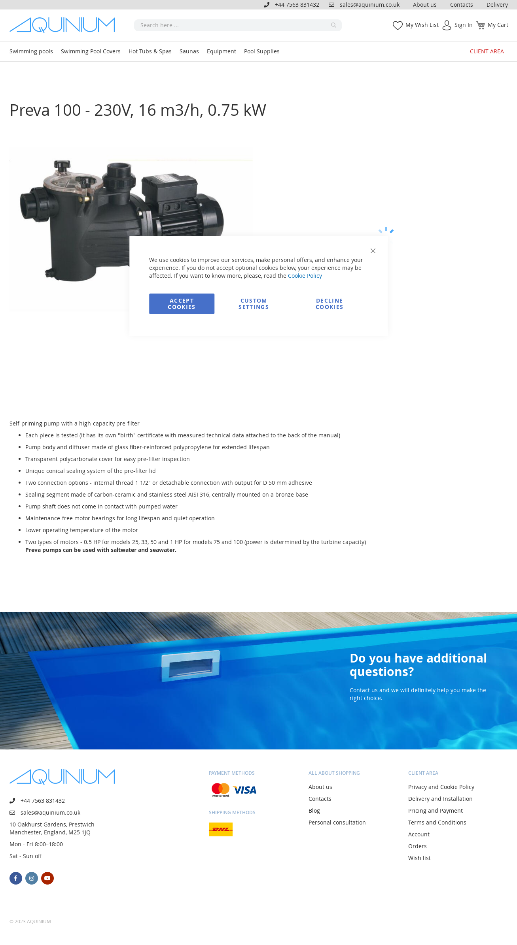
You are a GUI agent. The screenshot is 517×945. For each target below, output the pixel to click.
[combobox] (238, 25)
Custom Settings (254, 304)
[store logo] (64, 25)
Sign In (464, 24)
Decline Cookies (329, 304)
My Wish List (422, 24)
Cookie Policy (305, 275)
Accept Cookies (181, 304)
